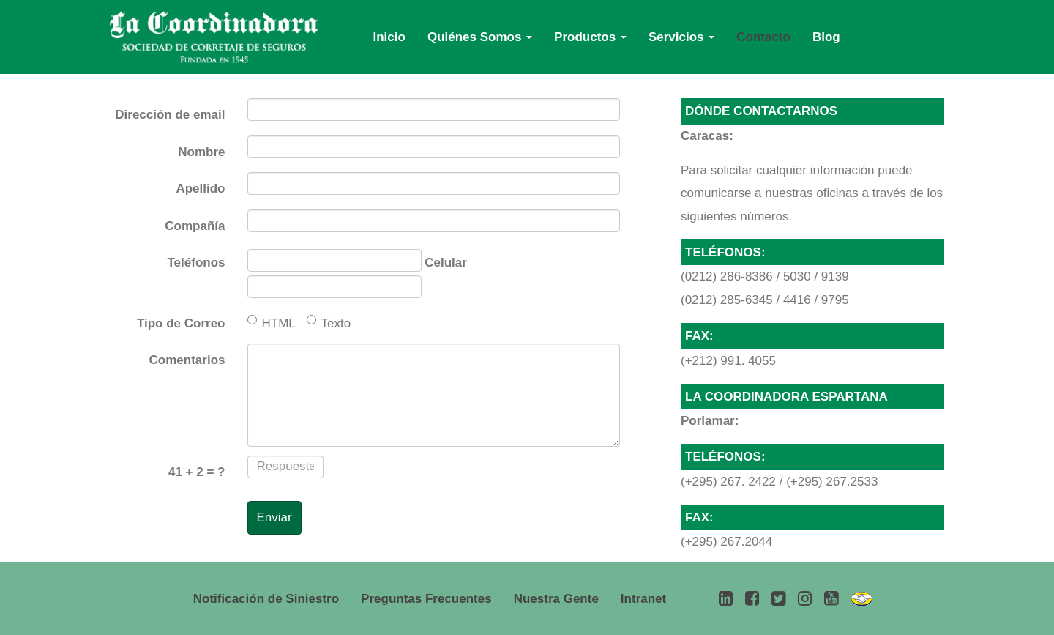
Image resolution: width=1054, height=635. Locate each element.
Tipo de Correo (181, 323)
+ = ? (196, 472)
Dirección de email (170, 115)
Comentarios (187, 360)
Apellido (200, 189)
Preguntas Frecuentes (426, 599)
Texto (329, 322)
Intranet (643, 599)
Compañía (195, 226)
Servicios (681, 37)
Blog (826, 37)
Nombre (201, 152)
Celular (446, 263)
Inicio (389, 37)
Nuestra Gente (556, 599)
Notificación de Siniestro (266, 599)
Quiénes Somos (479, 37)
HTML (271, 322)
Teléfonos (196, 263)
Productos (590, 37)
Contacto (763, 37)
